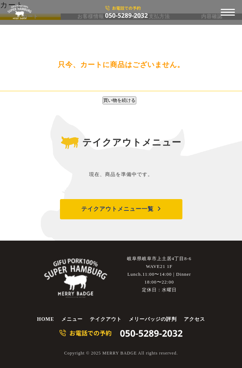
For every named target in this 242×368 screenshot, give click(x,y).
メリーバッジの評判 (153, 319)
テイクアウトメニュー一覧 (117, 209)
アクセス (194, 319)
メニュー (72, 319)
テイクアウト (106, 319)
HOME (45, 319)
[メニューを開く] (228, 12)
